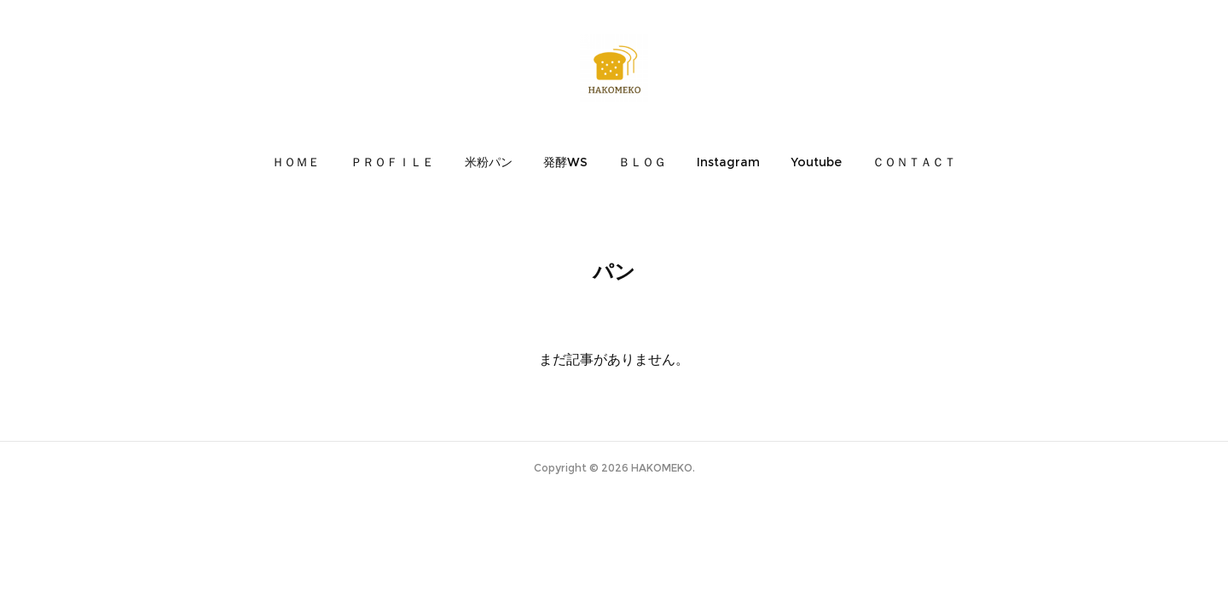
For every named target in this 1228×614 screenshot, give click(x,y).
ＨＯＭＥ (296, 162)
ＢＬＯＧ (642, 162)
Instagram (728, 162)
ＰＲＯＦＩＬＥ (392, 162)
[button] (296, 162)
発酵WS (565, 162)
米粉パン (489, 162)
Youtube (816, 162)
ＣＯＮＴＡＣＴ (914, 162)
